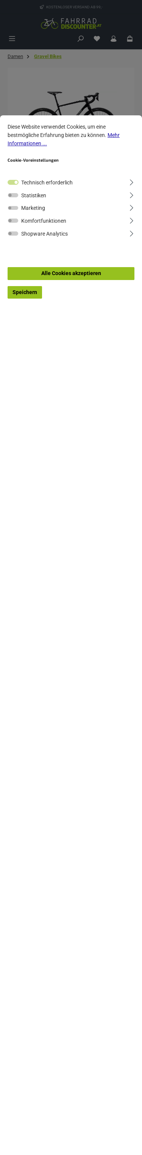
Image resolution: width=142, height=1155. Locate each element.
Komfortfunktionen (43, 221)
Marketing (33, 208)
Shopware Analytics (44, 234)
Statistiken (33, 195)
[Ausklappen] (131, 181)
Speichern (24, 292)
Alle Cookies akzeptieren (71, 273)
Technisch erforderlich (47, 182)
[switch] (13, 195)
